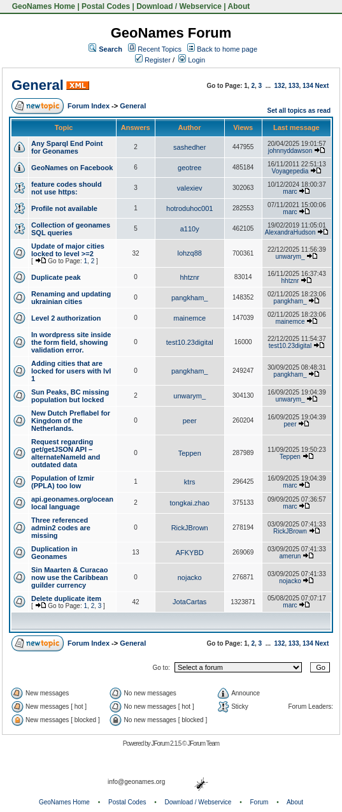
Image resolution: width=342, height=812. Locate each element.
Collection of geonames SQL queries (70, 228)
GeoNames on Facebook (72, 167)
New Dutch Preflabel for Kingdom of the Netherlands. (70, 420)
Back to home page (227, 49)
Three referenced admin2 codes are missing (60, 527)
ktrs (190, 482)
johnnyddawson (290, 150)
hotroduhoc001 (189, 208)
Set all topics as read (299, 110)
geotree (189, 167)
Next (322, 85)
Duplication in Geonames (54, 552)
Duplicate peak (56, 277)
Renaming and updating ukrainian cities (71, 297)
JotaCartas (189, 601)
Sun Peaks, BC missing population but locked (70, 395)
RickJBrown (189, 528)
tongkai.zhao (190, 503)
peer (190, 420)
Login (191, 60)
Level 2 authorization (66, 318)
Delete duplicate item (66, 598)
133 (294, 85)
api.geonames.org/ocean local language (72, 503)
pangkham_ (189, 297)
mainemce (189, 318)
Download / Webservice (179, 6)
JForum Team (203, 743)
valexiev (190, 188)
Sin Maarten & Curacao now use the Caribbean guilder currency (69, 577)
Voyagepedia (290, 171)
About (239, 6)
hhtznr (189, 277)
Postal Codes (106, 6)
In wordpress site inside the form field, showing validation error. (71, 342)
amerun (290, 556)
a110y (189, 229)
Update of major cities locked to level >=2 (67, 249)
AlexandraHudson (290, 232)
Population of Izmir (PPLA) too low (62, 481)
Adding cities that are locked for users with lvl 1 (71, 370)
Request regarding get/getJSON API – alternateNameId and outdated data (65, 453)
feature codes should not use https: (66, 188)
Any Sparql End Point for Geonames (67, 147)
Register (153, 60)
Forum (259, 802)
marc (290, 191)
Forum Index (89, 106)
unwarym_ (289, 256)
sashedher (189, 147)
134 (308, 85)
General (37, 85)
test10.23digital (189, 342)
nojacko (190, 577)
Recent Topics (160, 49)
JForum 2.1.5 (166, 743)
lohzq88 (189, 253)
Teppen (189, 453)
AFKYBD (190, 552)
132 (279, 85)
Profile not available (64, 208)
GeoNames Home (42, 6)
